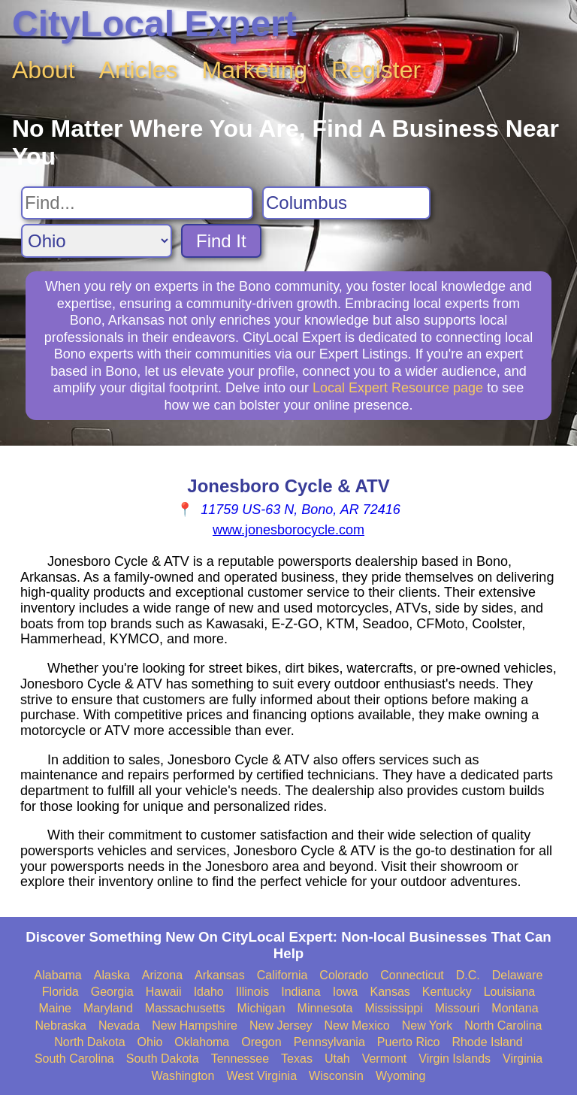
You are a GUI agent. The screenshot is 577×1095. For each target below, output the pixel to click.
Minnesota (325, 1008)
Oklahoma (201, 1042)
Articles (138, 69)
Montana (514, 1008)
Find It (221, 241)
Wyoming (401, 1075)
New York (427, 1025)
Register (376, 69)
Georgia (112, 991)
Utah (337, 1058)
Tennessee (240, 1058)
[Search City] (346, 202)
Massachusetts (185, 1008)
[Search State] (96, 241)
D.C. (468, 975)
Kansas (389, 991)
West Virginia (261, 1075)
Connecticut (412, 975)
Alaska (112, 975)
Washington (182, 1075)
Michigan (261, 1008)
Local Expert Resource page (398, 387)
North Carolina (503, 1025)
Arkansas (220, 975)
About (43, 69)
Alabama (58, 975)
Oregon (261, 1042)
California (282, 975)
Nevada (119, 1025)
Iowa (345, 991)
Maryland (108, 1008)
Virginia (522, 1058)
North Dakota (89, 1042)
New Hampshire (194, 1025)
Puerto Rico (408, 1042)
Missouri (457, 1008)
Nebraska (60, 1025)
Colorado (343, 975)
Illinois (252, 991)
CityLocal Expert (154, 24)
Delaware (517, 975)
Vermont (384, 1058)
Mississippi (393, 1008)
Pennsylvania (329, 1042)
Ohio (150, 1042)
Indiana (301, 991)
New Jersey (281, 1025)
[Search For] (137, 202)
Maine (54, 1008)
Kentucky (447, 991)
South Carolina (74, 1058)
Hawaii (164, 991)
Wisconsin (336, 1075)
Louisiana (510, 991)
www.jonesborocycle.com (288, 529)
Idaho (209, 991)
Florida (60, 991)
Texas (297, 1058)
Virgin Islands (454, 1058)
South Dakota (162, 1058)
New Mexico (357, 1025)
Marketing (255, 69)
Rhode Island (487, 1042)
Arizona (162, 975)
